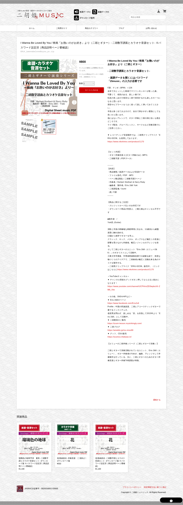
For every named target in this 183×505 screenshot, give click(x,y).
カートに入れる (91, 90)
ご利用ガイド (61, 28)
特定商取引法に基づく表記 (155, 487)
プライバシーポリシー (132, 487)
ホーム (32, 28)
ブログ (121, 28)
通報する (157, 400)
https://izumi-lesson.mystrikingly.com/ (125, 323)
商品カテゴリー (91, 28)
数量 (81, 84)
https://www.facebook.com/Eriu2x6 (123, 303)
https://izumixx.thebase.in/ (120, 337)
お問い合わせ (151, 28)
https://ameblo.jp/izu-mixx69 (120, 330)
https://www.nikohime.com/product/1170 (126, 142)
